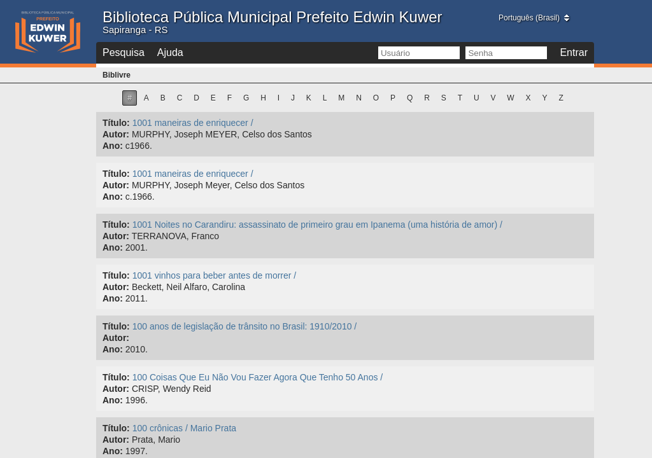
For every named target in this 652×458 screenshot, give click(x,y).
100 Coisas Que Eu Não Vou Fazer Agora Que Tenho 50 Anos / (257, 377)
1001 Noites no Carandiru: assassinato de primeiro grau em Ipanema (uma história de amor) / (317, 224)
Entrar (574, 52)
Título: (116, 123)
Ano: (113, 146)
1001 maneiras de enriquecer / (192, 123)
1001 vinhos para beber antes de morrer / (214, 275)
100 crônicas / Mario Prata (184, 428)
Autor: (116, 134)
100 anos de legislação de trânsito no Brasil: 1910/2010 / (244, 326)
